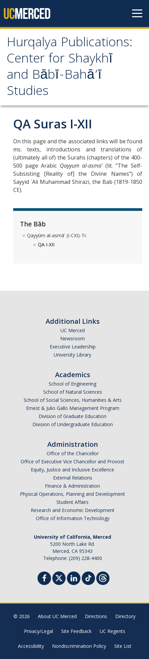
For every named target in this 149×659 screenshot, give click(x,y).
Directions (96, 616)
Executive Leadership (73, 346)
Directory (125, 616)
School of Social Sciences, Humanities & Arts (73, 400)
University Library (72, 354)
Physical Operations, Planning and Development (72, 494)
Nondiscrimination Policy (79, 646)
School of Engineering (72, 384)
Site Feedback (76, 631)
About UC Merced (57, 616)
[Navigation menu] (137, 13)
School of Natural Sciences (72, 392)
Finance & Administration (72, 486)
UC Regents (112, 631)
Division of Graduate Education (72, 416)
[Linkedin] (73, 579)
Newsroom (72, 338)
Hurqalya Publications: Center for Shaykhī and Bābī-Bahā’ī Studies (69, 68)
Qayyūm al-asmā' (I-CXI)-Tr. (57, 235)
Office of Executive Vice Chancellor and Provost (72, 461)
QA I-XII (46, 244)
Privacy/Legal (38, 631)
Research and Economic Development (73, 510)
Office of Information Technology (72, 518)
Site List (122, 646)
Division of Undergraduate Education (72, 424)
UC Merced (72, 330)
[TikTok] (88, 577)
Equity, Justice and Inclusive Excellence (72, 469)
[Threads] (103, 577)
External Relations (72, 477)
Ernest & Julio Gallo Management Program (72, 408)
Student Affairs (72, 502)
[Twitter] (59, 577)
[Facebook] (44, 579)
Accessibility (31, 646)
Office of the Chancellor (73, 453)
